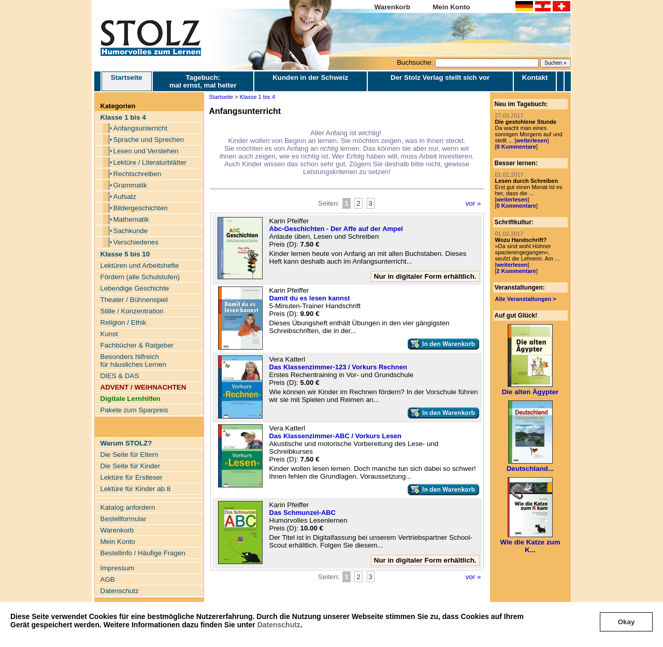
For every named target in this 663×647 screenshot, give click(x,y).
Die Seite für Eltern (129, 454)
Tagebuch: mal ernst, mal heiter (203, 81)
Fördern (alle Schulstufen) (140, 277)
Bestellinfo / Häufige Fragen (142, 553)
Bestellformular (123, 519)
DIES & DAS (119, 376)
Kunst (109, 334)
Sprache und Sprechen (148, 139)
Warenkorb (392, 7)
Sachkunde (130, 231)
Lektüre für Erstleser (131, 477)
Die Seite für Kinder (130, 466)
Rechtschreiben (137, 174)
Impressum (117, 568)
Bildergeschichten (140, 208)
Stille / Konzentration (132, 311)
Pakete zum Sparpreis (134, 410)
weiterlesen (531, 140)
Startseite (126, 81)
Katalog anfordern (127, 507)
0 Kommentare (516, 146)
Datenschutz (278, 625)
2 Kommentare (516, 271)
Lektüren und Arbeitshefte (139, 265)
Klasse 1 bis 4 (257, 97)
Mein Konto (451, 7)
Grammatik (130, 185)
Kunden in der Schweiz (310, 77)
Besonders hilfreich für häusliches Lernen (133, 360)
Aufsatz (124, 196)
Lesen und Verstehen (146, 151)
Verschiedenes (135, 242)
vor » (473, 203)
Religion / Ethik (123, 322)
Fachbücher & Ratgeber (137, 345)
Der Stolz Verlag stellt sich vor (440, 77)
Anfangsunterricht (140, 128)
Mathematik (131, 219)
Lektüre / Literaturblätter (150, 162)
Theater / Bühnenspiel (134, 300)
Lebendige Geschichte (134, 288)
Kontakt (535, 77)
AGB (107, 579)
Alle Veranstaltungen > (525, 299)
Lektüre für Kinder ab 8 (135, 489)
